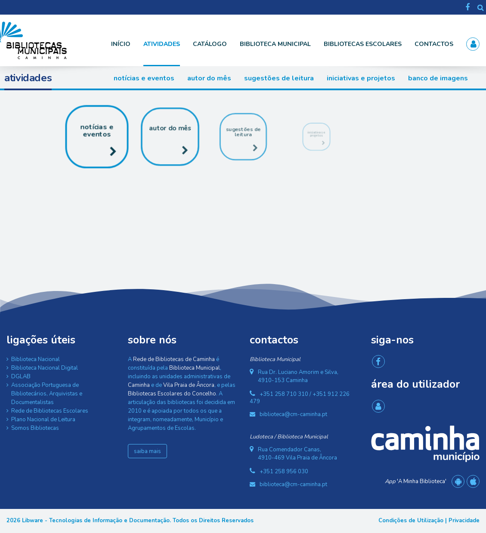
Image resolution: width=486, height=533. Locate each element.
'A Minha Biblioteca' (415, 481)
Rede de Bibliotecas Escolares (49, 411)
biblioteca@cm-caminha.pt (293, 414)
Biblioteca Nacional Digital (44, 368)
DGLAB (21, 376)
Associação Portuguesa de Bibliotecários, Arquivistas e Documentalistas (46, 393)
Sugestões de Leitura (279, 78)
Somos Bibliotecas (35, 428)
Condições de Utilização (410, 520)
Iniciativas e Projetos (361, 78)
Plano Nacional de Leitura (43, 419)
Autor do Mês (209, 78)
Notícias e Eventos (144, 78)
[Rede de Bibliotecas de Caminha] (49, 40)
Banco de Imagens (438, 78)
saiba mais (147, 451)
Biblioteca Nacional (35, 359)
